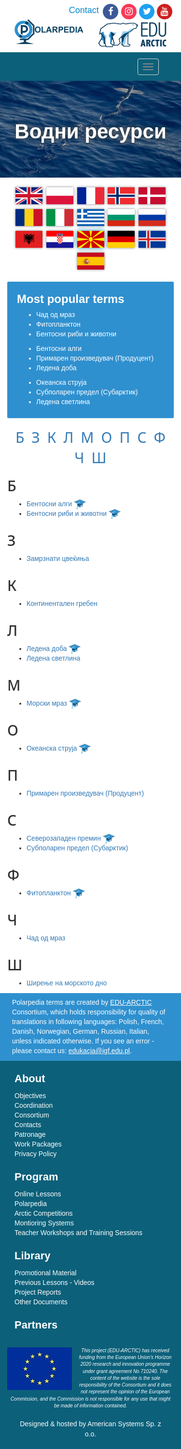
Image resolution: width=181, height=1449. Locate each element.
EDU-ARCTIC (131, 1002)
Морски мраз (55, 703)
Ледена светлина (63, 402)
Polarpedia (30, 1204)
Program (36, 1177)
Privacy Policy (35, 1154)
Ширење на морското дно (67, 983)
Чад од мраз (55, 314)
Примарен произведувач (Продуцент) (94, 358)
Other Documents (41, 1302)
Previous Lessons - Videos (54, 1282)
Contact (84, 10)
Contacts (27, 1125)
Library (32, 1256)
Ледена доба (56, 368)
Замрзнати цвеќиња (58, 558)
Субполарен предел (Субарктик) (87, 392)
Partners (35, 1325)
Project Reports (37, 1292)
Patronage (30, 1134)
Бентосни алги (59, 348)
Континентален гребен (62, 603)
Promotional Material (45, 1273)
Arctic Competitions (43, 1213)
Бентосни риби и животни (76, 334)
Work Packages (38, 1144)
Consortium (31, 1115)
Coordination (33, 1105)
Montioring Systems (44, 1223)
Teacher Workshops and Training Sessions (78, 1233)
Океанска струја (61, 382)
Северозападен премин (72, 838)
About (29, 1078)
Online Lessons (37, 1194)
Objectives (30, 1096)
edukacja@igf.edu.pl (99, 1051)
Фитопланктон (58, 324)
